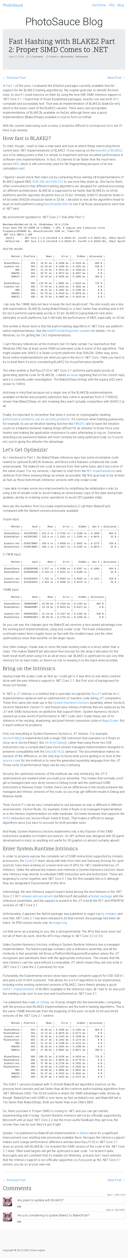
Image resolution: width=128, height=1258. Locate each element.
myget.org (60, 923)
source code (11, 760)
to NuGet (82, 1133)
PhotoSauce (13, 5)
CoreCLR (31, 861)
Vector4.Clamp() (56, 742)
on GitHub (42, 1002)
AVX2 (6, 818)
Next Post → (116, 77)
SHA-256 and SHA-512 (48, 181)
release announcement (37, 896)
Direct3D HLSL (55, 751)
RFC (116, 99)
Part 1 (10, 86)
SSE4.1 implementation (19, 989)
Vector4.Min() (12, 738)
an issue (72, 375)
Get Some (99, 5)
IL (118, 694)
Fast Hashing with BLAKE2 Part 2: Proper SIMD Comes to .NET (62, 46)
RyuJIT (96, 694)
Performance (81, 56)
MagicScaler (109, 720)
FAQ (112, 5)
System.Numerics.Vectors (71, 702)
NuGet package (101, 896)
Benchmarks (67, 56)
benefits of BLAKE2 (109, 150)
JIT (18, 694)
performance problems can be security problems (36, 419)
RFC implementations (101, 471)
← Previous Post (14, 77)
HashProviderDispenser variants (68, 331)
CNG (44, 335)
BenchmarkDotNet (55, 204)
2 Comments (35, 56)
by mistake (108, 914)
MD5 (16, 164)
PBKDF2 (79, 423)
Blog (121, 5)
